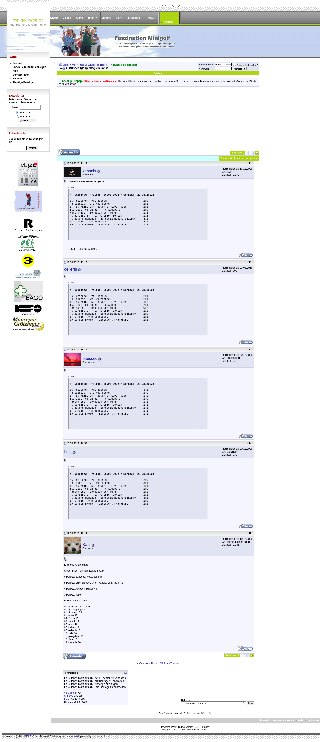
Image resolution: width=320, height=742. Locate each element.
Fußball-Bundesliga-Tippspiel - (95, 64)
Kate (86, 544)
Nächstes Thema (169, 663)
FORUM (168, 22)
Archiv (301, 720)
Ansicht (250, 158)
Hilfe (15, 70)
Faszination (133, 17)
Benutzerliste (21, 74)
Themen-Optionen (230, 158)
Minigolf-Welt (69, 64)
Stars (119, 17)
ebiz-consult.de (73, 736)
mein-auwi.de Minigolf (283, 720)
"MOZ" (151, 17)
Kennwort (204, 68)
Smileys (68, 695)
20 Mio (79, 17)
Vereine (106, 17)
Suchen (158, 73)
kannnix (89, 171)
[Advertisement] (158, 119)
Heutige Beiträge (23, 82)
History (92, 17)
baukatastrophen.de (101, 736)
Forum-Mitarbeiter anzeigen (29, 67)
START (54, 17)
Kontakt (17, 63)
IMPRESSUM (30, 736)
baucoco (90, 358)
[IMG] (67, 698)
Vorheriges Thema (148, 663)
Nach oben (313, 720)
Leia (68, 451)
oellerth (70, 269)
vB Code (69, 692)
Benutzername (206, 64)
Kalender (18, 78)
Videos (67, 17)
